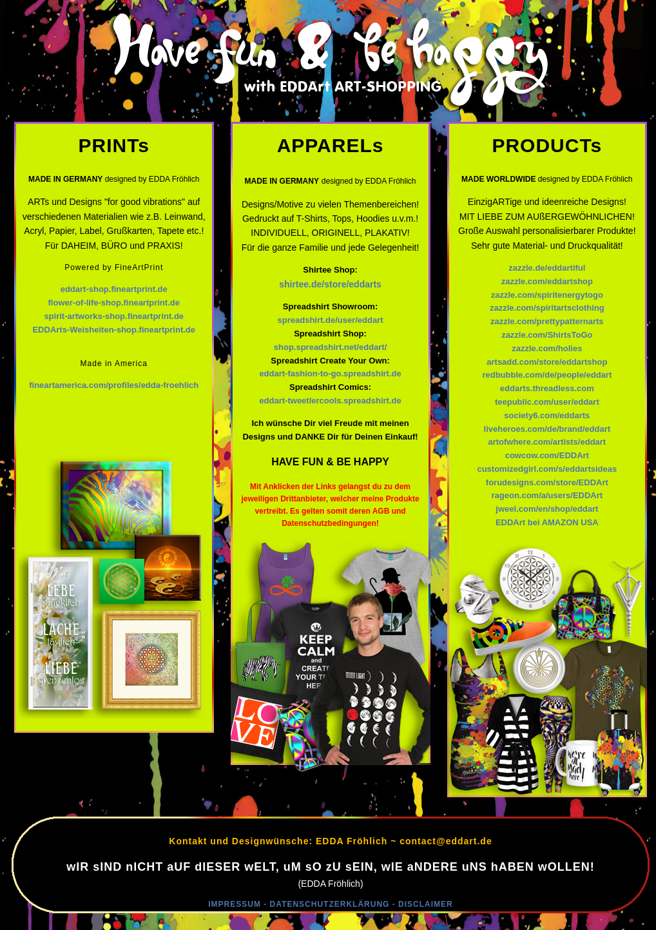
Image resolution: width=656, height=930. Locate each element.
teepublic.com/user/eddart (547, 402)
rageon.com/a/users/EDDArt (547, 495)
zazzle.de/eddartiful (546, 268)
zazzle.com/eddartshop (547, 281)
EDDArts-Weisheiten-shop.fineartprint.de (113, 329)
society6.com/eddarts (547, 415)
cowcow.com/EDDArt (547, 455)
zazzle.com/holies (547, 348)
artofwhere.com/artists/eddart (547, 442)
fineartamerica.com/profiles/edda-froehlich (113, 385)
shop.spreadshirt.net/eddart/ (330, 347)
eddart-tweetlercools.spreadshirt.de (330, 400)
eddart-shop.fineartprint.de (114, 289)
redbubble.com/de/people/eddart (547, 375)
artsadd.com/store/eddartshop (547, 362)
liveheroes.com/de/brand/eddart (547, 429)
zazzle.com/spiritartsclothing (547, 308)
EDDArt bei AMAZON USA (547, 522)
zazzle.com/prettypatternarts (547, 321)
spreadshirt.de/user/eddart (330, 320)
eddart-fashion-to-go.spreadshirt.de (330, 373)
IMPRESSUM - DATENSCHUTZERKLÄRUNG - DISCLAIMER (330, 904)
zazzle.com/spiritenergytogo (547, 295)
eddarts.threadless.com (547, 388)
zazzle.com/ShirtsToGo (546, 335)
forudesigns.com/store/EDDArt (547, 482)
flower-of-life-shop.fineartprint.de (114, 302)
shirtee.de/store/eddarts (330, 284)
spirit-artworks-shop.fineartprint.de (114, 316)
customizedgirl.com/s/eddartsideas (547, 469)
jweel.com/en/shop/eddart (547, 509)
